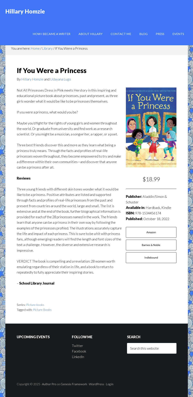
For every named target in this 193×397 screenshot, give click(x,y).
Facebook (79, 351)
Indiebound (151, 257)
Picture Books (42, 309)
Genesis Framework (74, 384)
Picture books (35, 304)
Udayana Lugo (60, 79)
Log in (109, 384)
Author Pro (49, 384)
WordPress (96, 384)
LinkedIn (78, 357)
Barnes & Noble (151, 245)
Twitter (77, 346)
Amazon (151, 232)
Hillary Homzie (25, 11)
